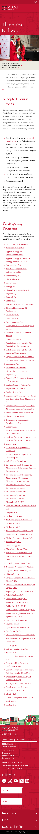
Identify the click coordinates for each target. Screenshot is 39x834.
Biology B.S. (11, 286)
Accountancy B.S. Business (17, 244)
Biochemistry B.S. (13, 279)
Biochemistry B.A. (13, 275)
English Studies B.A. (14, 392)
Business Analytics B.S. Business (19, 304)
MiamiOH (5, 63)
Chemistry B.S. (12, 318)
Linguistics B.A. (12, 512)
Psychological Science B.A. (17, 620)
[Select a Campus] (19, 740)
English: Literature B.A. (16, 388)
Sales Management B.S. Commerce (20, 634)
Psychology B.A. (12, 623)
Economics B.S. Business (16, 367)
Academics (15, 63)
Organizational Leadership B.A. (19, 570)
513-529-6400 (18, 769)
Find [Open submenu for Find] (5, 820)
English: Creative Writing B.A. (18, 385)
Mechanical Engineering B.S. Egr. (19, 530)
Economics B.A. (12, 364)
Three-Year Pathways (9, 67)
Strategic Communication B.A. (18, 683)
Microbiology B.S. (13, 545)
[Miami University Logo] (10, 8)
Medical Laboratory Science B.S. (19, 538)
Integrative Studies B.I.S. (16, 491)
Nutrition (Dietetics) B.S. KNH (19, 563)
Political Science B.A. (15, 595)
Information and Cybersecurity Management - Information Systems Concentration (21, 468)
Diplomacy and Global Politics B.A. (20, 360)
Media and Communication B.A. (19, 534)
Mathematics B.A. (13, 523)
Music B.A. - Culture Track (17, 549)
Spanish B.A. (11, 652)
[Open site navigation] (35, 8)
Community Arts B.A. (15, 322)
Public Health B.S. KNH (16, 606)
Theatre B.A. (11, 694)
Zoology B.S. (11, 705)
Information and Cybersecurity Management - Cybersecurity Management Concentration (19, 477)
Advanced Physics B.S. (15, 247)
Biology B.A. (11, 283)
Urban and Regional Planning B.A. (20, 697)
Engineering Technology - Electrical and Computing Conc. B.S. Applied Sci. (21, 399)
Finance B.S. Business (15, 416)
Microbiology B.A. (13, 541)
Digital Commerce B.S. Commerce (20, 356)
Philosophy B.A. (12, 574)
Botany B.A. (11, 297)
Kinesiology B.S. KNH (15, 502)
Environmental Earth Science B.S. (20, 412)
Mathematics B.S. (13, 527)
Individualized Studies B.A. (17, 461)
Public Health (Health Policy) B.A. (20, 609)
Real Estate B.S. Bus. (14, 631)
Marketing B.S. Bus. (14, 516)
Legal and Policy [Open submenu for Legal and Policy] (13, 826)
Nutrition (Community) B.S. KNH (20, 567)
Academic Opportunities (11, 65)
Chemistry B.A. (12, 314)
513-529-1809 (19, 762)
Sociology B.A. (12, 645)
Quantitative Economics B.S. (18, 627)
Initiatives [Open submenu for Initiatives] (9, 813)
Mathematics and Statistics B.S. (19, 519)
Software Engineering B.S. (17, 649)
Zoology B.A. (11, 701)
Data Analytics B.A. (14, 339)
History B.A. (11, 444)
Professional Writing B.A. (16, 598)
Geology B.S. (11, 426)
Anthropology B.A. (13, 265)
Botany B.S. (10, 300)
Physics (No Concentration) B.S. (19, 591)
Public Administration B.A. (17, 602)
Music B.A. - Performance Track (19, 552)
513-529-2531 (23, 766)
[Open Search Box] (36, 2)
